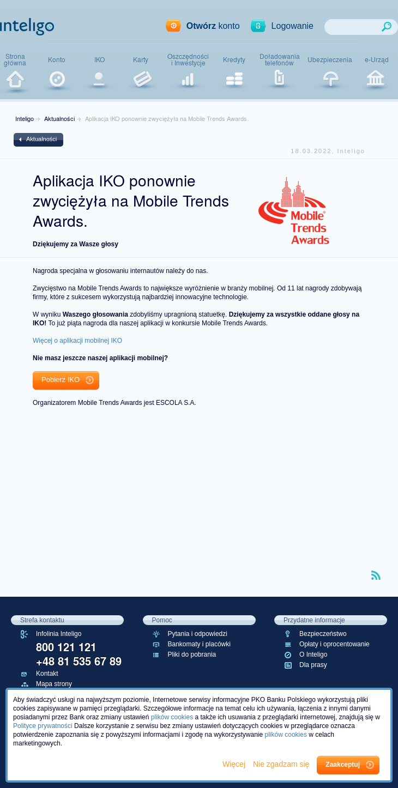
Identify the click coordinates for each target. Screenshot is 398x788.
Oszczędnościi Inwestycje (188, 60)
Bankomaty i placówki (199, 644)
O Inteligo (313, 654)
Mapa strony (54, 684)
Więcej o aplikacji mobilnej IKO (77, 340)
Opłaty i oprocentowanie (334, 644)
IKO (99, 59)
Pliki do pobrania (192, 654)
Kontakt (47, 673)
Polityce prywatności (43, 726)
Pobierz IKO (60, 379)
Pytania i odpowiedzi (197, 634)
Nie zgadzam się (282, 764)
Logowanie (292, 26)
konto (213, 26)
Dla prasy (313, 665)
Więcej (235, 764)
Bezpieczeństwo (323, 634)
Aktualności (59, 118)
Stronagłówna (15, 60)
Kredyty (234, 59)
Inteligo (24, 118)
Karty (140, 59)
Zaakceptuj (342, 764)
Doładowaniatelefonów (280, 60)
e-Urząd (377, 59)
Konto (56, 59)
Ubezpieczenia (329, 59)
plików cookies (172, 717)
